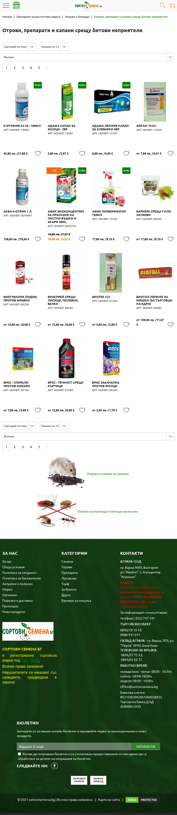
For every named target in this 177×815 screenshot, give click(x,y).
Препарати (69, 575)
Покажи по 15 (50, 46)
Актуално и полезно (17, 586)
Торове (66, 569)
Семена (67, 563)
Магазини (9, 597)
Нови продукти (13, 614)
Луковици (69, 580)
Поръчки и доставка (17, 603)
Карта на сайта (109, 802)
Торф (65, 586)
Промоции (10, 608)
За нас (7, 563)
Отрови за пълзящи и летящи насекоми (107, 513)
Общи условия (13, 569)
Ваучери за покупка (76, 603)
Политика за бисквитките (21, 580)
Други (65, 597)
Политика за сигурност (19, 575)
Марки (7, 591)
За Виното (69, 591)
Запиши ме (146, 749)
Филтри (9, 57)
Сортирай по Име (15, 46)
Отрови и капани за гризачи (108, 476)
